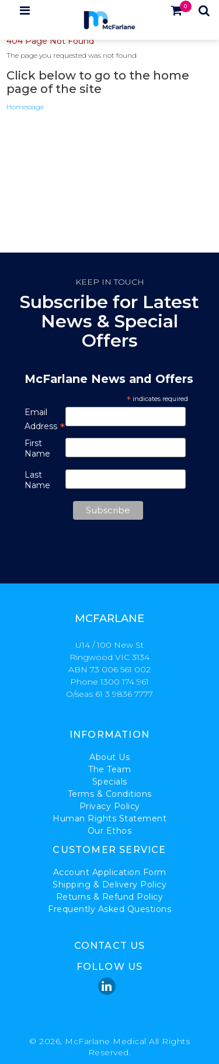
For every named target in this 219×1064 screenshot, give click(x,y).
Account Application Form (109, 872)
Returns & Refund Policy (110, 897)
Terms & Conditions (110, 794)
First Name (37, 448)
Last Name (37, 479)
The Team (109, 769)
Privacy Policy (109, 806)
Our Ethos (110, 830)
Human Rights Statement (109, 818)
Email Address (45, 419)
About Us (109, 757)
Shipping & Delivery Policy (109, 884)
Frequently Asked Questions (109, 909)
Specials (109, 781)
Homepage (25, 106)
